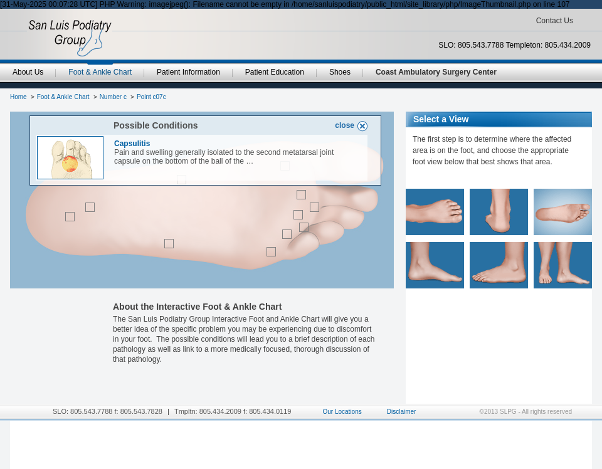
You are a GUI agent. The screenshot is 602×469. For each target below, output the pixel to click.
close (344, 125)
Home (18, 96)
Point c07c (151, 96)
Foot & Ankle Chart (63, 96)
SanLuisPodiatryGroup (70, 38)
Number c (113, 96)
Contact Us (554, 20)
